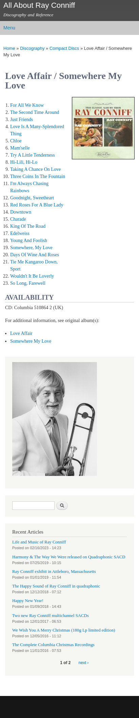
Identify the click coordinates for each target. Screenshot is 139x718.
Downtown (20, 212)
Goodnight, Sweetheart (32, 197)
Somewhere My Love (30, 341)
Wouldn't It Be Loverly (32, 276)
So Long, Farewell (27, 283)
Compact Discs (64, 48)
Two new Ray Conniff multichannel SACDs (50, 615)
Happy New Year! (27, 600)
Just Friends (21, 119)
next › (84, 662)
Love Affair (21, 333)
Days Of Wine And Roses (34, 254)
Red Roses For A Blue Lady (36, 204)
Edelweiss (19, 233)
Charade (18, 219)
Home (9, 48)
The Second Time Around (34, 112)
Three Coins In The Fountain (37, 176)
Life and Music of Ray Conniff (39, 542)
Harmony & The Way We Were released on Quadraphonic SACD (68, 557)
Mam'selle (20, 148)
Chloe (15, 140)
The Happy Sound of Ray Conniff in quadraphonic (56, 586)
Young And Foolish (28, 240)
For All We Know (27, 105)
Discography (32, 48)
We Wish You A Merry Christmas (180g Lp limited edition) (63, 630)
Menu (9, 28)
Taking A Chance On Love (35, 169)
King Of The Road (27, 226)
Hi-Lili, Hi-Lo (23, 162)
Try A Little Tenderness (32, 155)
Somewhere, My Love (31, 247)
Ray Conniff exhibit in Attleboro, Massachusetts (54, 571)
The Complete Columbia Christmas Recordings (53, 644)
